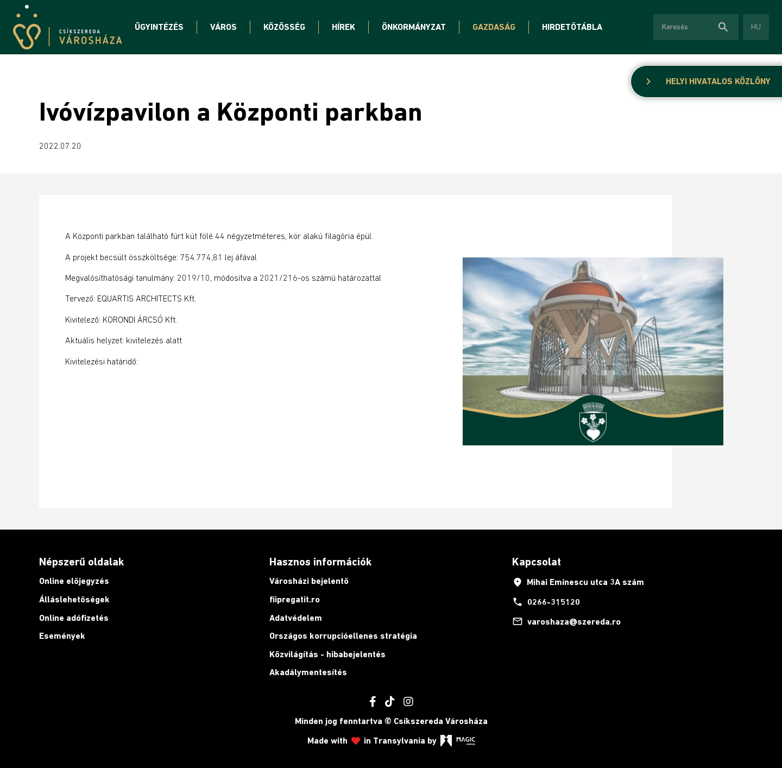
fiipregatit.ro (294, 599)
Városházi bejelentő (309, 581)
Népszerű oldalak (81, 561)
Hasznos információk (320, 561)
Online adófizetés (74, 618)
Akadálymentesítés (308, 672)
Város (223, 27)
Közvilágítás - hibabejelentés (327, 654)
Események (62, 636)
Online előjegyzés (74, 581)
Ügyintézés (159, 27)
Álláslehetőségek (74, 599)
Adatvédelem (295, 618)
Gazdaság (493, 27)
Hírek (343, 27)
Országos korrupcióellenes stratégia (343, 636)
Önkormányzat (414, 27)
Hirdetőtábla (572, 27)
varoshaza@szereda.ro (566, 621)
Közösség (284, 27)
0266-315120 (546, 601)
